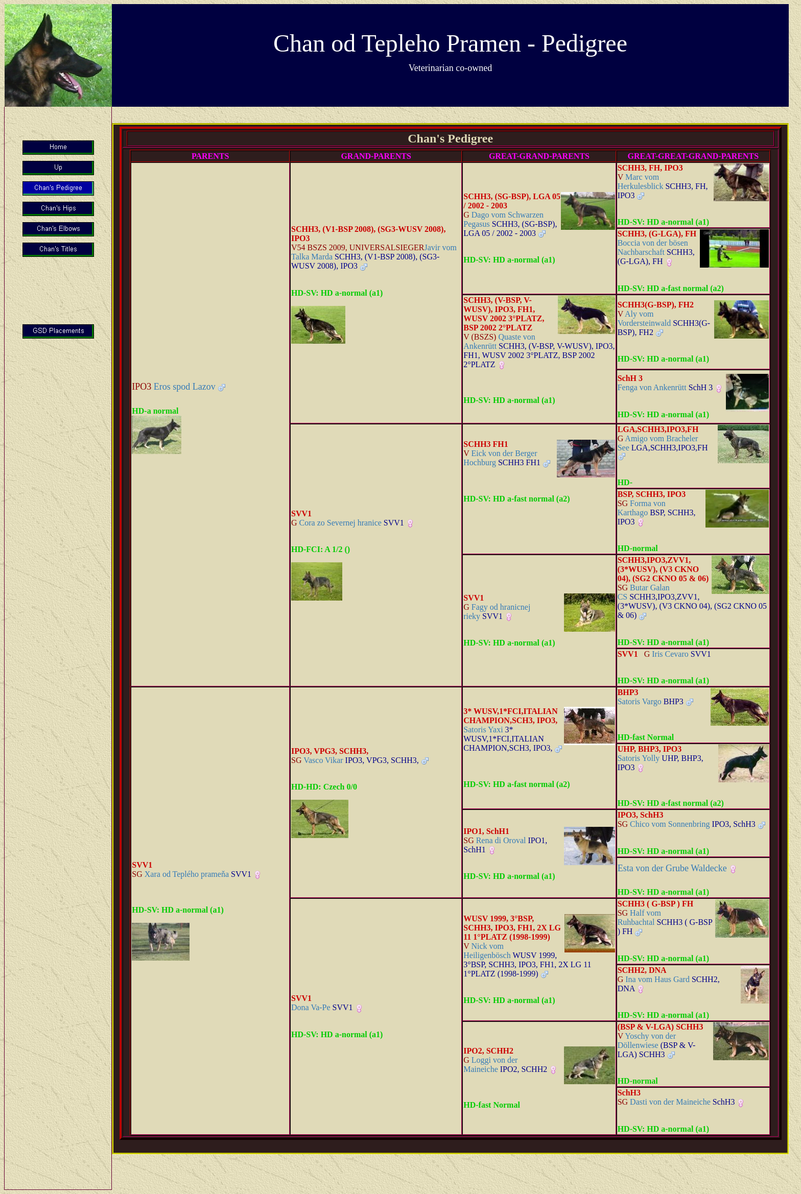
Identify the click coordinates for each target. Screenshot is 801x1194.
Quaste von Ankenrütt (539, 350)
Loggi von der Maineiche (505, 1064)
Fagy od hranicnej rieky (496, 611)
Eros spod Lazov (174, 386)
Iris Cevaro (677, 654)
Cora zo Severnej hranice (347, 522)
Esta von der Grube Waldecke (672, 868)
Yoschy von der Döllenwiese (657, 1045)
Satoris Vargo (651, 701)
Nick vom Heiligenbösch (527, 960)
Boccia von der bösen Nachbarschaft (656, 252)
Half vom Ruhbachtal (665, 922)
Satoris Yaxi (507, 738)
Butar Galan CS (692, 601)
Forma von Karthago (657, 512)
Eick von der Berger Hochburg (501, 458)
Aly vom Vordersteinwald (664, 323)
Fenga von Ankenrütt (665, 387)
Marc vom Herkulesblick (663, 186)
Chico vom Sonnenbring (687, 824)
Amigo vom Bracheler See (663, 443)
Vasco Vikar (355, 760)
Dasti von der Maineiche (676, 1101)
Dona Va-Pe (322, 1007)
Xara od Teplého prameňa (191, 874)
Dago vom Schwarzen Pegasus (510, 223)
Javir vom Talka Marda (374, 256)
